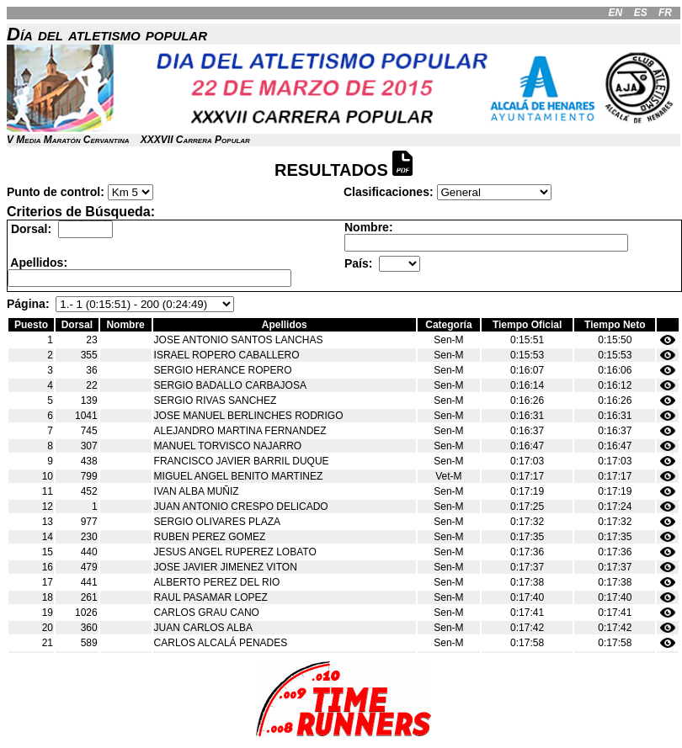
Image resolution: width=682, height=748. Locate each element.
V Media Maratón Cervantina (68, 140)
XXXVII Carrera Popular (195, 140)
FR (665, 13)
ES (640, 13)
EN (616, 13)
